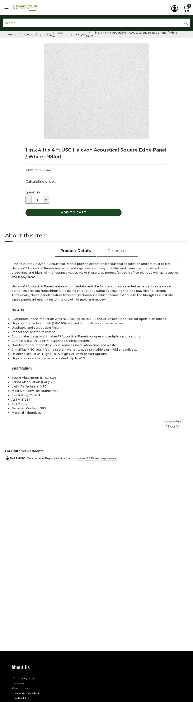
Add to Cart (73, 212)
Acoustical (30, 34)
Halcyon (80, 34)
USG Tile (56, 34)
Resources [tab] (117, 250)
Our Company (22, 678)
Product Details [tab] (75, 250)
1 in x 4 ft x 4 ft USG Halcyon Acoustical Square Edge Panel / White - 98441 (132, 34)
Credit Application (25, 693)
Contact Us (20, 698)
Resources (19, 688)
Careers (17, 683)
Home (12, 34)
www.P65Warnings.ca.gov (97, 458)
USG (47, 34)
